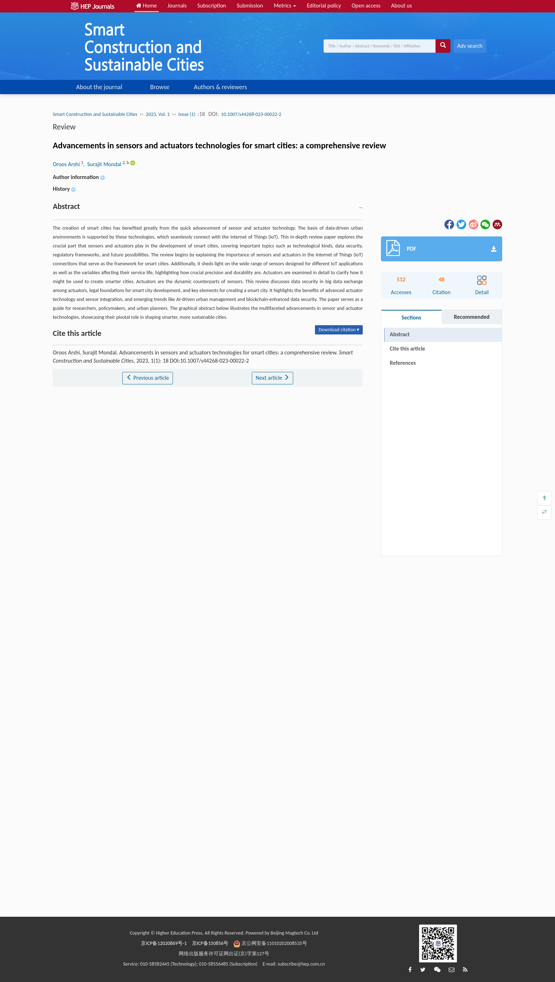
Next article (272, 377)
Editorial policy (324, 5)
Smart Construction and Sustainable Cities (95, 114)
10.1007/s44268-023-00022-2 (251, 114)
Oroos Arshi (67, 164)
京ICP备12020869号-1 (164, 943)
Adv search (470, 45)
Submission (250, 5)
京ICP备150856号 (210, 943)
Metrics (285, 5)
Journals (177, 5)
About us (401, 5)
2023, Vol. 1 (158, 114)
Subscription (211, 5)
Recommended (471, 316)
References (403, 362)
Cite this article (407, 348)
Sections (411, 317)
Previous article (147, 377)
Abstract (399, 334)
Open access (366, 5)
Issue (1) (186, 114)
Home (146, 5)
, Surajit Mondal (102, 164)
